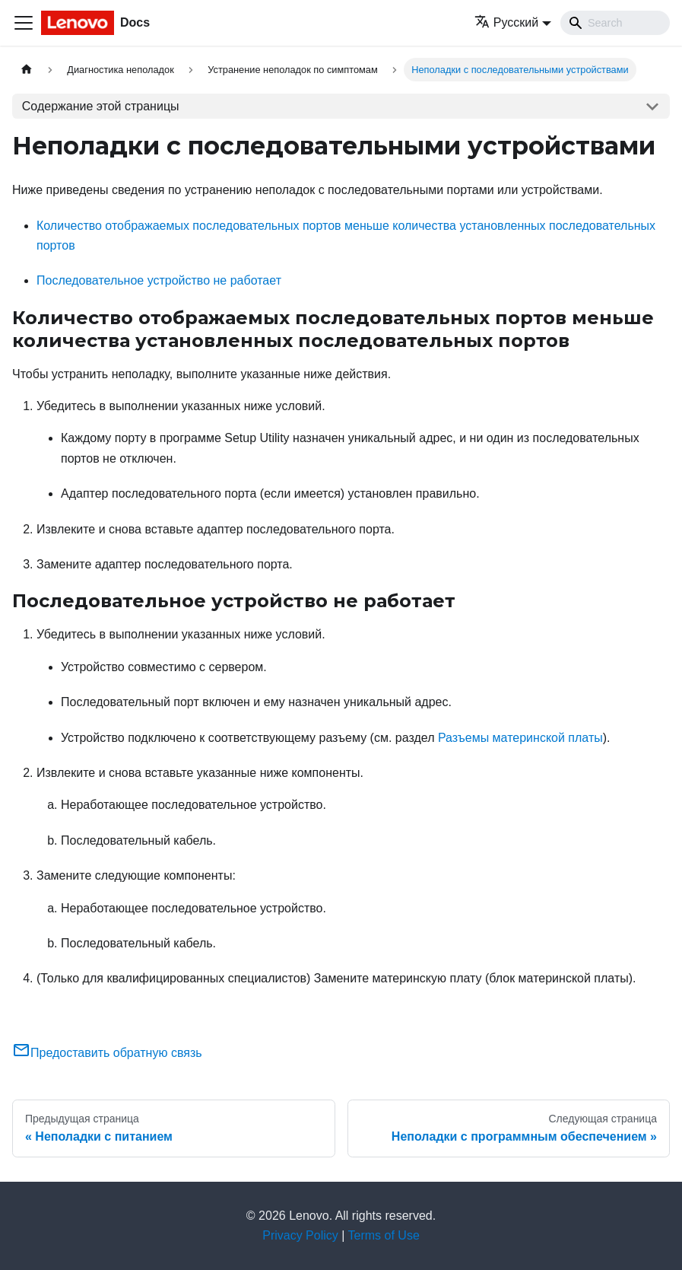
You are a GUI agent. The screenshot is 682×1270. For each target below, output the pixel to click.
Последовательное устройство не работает (158, 280)
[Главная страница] (26, 69)
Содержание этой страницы (100, 106)
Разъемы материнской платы (520, 737)
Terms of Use (384, 1235)
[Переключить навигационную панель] (23, 22)
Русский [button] (506, 22)
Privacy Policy (300, 1235)
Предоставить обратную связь (107, 1052)
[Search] (615, 23)
